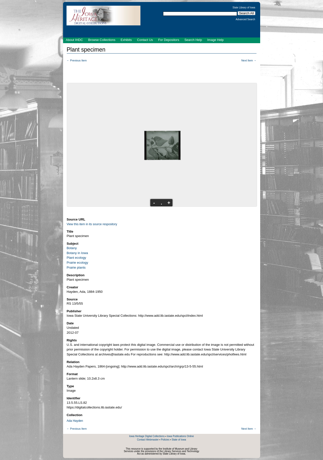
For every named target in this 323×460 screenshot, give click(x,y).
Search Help (193, 40)
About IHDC (74, 40)
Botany (72, 248)
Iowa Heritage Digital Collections (147, 436)
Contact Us (145, 40)
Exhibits (126, 40)
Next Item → (248, 60)
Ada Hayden (75, 421)
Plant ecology (76, 257)
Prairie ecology (77, 262)
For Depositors (168, 40)
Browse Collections (102, 40)
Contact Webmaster (148, 439)
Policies (165, 439)
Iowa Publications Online (180, 436)
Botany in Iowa (77, 253)
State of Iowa (179, 439)
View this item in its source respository (92, 224)
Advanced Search (245, 19)
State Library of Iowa (244, 7)
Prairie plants (76, 267)
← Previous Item (77, 60)
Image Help (215, 40)
